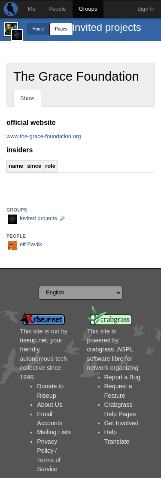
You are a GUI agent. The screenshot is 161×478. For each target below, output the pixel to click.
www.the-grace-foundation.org (43, 136)
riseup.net (33, 340)
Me (32, 9)
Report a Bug (122, 377)
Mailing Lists (54, 432)
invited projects (107, 27)
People (57, 9)
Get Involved (121, 423)
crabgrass (100, 349)
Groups (88, 9)
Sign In (146, 9)
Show (27, 98)
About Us (49, 404)
